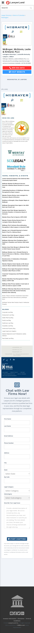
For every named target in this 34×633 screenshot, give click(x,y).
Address (6, 453)
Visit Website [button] (17, 72)
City (5, 463)
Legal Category (8, 487)
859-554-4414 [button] (16, 68)
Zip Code (7, 477)
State (5, 470)
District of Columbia (18, 15)
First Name (7, 419)
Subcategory (8, 494)
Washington (4, 17)
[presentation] (18, 532)
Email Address (8, 436)
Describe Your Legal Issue (12, 503)
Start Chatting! (17, 539)
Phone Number (9, 443)
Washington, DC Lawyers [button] (17, 79)
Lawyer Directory (6, 15)
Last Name (7, 426)
